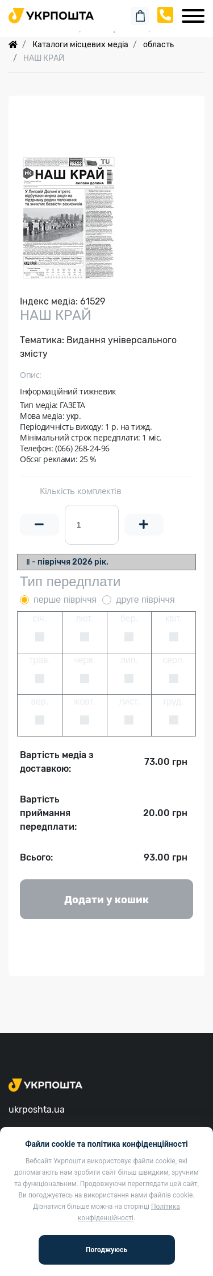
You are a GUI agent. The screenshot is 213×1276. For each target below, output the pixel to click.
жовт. (84, 701)
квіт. (173, 618)
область (158, 45)
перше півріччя (65, 599)
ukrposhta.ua (37, 1109)
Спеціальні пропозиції (106, 28)
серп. (173, 660)
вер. (40, 701)
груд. (174, 701)
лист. (129, 701)
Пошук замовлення (107, 11)
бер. (129, 618)
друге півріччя (145, 599)
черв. (84, 660)
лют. (84, 618)
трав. (40, 660)
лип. (129, 660)
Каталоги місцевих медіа (80, 45)
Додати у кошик (106, 900)
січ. (40, 618)
